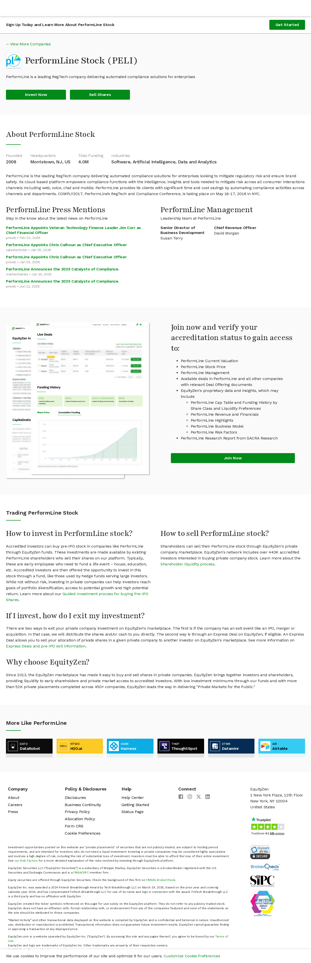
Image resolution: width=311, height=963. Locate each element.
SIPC (86, 872)
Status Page (132, 811)
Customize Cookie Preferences (192, 956)
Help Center (133, 797)
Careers (15, 804)
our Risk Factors (26, 860)
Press (13, 811)
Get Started (287, 24)
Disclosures (75, 797)
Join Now (233, 458)
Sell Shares (100, 94)
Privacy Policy (77, 811)
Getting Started (135, 804)
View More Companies (30, 44)
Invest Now (36, 94)
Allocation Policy (80, 819)
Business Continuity (83, 804)
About (13, 797)
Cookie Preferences (82, 833)
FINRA (77, 872)
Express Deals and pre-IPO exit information (46, 646)
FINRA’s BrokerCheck (160, 880)
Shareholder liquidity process (187, 564)
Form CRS (74, 826)
